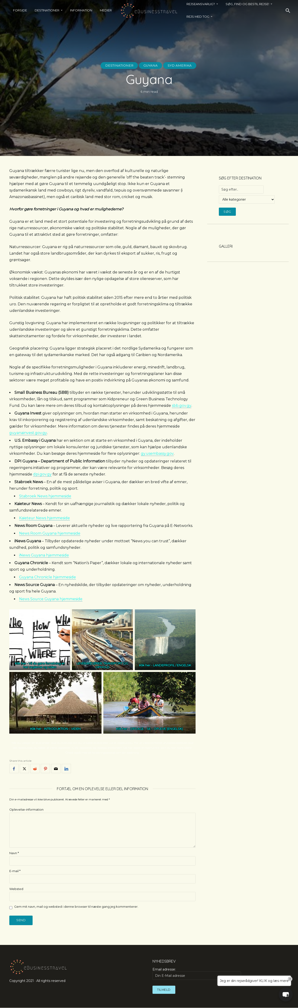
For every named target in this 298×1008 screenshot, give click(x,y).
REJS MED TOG (197, 16)
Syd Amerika (181, 65)
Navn (14, 853)
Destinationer (47, 10)
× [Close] (290, 979)
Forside (20, 10)
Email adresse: (196, 973)
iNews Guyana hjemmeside (44, 555)
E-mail (14, 871)
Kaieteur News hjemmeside (44, 518)
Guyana (151, 65)
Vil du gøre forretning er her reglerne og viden (44, 665)
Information (81, 10)
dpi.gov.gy (42, 474)
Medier (106, 10)
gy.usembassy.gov (157, 453)
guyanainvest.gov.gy (28, 433)
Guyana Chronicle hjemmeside (47, 577)
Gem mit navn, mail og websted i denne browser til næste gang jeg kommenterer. (76, 906)
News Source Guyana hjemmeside (51, 599)
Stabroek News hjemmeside (45, 496)
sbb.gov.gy (181, 405)
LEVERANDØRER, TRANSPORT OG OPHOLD (102, 665)
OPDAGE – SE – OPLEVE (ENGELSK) (156, 729)
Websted (16, 889)
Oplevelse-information (26, 809)
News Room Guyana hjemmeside (50, 533)
